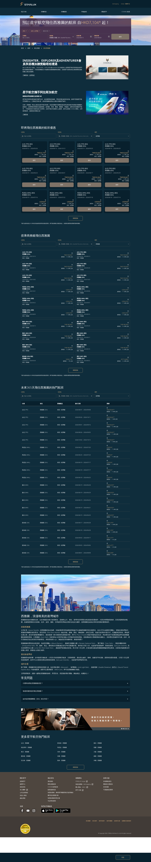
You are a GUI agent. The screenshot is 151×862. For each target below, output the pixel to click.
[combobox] (35, 38)
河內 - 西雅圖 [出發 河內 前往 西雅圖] (61, 752)
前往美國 (37, 48)
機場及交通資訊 (108, 784)
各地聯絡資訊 (107, 781)
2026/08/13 (80, 38)
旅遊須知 (22, 787)
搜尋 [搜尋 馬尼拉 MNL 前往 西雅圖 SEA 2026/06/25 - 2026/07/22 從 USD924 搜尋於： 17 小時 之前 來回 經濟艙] (61, 209)
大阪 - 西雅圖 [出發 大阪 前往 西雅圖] (98, 752)
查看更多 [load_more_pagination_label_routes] (75, 767)
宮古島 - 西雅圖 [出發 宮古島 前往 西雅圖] (25, 760)
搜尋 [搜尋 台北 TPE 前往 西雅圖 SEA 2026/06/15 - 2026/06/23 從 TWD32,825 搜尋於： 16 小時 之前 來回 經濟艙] (34, 185)
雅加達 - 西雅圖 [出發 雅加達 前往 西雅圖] (25, 756)
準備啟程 (84, 12)
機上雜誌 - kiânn (82, 787)
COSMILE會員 (126, 12)
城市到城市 (102, 821)
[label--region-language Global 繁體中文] (125, 3)
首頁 (22, 48)
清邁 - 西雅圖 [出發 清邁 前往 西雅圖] (61, 756)
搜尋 (120, 37)
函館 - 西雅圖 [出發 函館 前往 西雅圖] (98, 756)
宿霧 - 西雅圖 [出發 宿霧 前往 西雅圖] (98, 747)
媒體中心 (22, 784)
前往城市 (94, 821)
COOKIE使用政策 (53, 787)
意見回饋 (106, 787)
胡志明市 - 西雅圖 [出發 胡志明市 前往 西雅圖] (26, 747)
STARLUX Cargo (82, 781)
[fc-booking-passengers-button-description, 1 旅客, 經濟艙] (34, 31)
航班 (29, 48)
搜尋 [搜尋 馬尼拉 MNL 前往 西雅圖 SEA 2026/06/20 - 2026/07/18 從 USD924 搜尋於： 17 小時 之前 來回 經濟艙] (89, 209)
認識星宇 (22, 781)
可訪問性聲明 (52, 801)
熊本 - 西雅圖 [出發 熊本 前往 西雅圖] (61, 760)
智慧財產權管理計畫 (54, 798)
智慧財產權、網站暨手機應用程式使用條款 (60, 792)
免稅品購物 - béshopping (84, 784)
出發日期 (78, 35)
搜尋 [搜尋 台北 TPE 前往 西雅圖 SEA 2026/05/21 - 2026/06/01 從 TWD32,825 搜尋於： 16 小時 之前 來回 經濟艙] (61, 185)
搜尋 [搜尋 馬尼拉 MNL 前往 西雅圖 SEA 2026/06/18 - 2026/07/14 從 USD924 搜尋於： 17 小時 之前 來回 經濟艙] (117, 209)
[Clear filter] (91, 136)
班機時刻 (44, 12)
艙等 (96, 132)
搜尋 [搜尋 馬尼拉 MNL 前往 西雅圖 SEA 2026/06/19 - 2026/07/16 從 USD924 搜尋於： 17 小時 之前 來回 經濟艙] (34, 209)
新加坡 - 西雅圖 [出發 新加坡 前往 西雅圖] (62, 743)
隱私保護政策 (52, 784)
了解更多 (25, 75)
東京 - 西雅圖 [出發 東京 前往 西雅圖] (25, 752)
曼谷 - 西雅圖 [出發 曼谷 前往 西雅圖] (98, 743)
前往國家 (88, 821)
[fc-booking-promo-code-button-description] (45, 31)
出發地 (24, 35)
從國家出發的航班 (126, 821)
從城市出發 (117, 821)
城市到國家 (109, 821)
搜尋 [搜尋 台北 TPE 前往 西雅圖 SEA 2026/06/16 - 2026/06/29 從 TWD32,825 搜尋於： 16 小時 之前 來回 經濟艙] (117, 160)
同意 (123, 857)
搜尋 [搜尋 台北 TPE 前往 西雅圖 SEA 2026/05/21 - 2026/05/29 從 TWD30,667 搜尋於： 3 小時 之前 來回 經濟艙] (117, 185)
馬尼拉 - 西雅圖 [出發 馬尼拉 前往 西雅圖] (62, 747)
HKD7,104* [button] (91, 22)
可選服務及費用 (108, 790)
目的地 (51, 35)
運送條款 (50, 781)
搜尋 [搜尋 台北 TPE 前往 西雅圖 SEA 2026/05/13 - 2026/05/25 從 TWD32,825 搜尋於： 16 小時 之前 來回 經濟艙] (89, 160)
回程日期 (96, 35)
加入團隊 (24, 790)
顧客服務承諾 (52, 790)
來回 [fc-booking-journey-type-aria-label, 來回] (24, 31)
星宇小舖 (80, 790)
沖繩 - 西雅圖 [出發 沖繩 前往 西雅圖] (98, 760)
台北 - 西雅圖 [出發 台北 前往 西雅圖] (25, 743)
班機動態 (64, 12)
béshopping (115, 4)
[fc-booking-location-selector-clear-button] (73, 36)
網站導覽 (22, 798)
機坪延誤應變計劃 (53, 795)
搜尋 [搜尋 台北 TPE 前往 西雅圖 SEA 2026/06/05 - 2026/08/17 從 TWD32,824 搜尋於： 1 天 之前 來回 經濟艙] (89, 185)
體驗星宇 (104, 12)
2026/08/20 (97, 38)
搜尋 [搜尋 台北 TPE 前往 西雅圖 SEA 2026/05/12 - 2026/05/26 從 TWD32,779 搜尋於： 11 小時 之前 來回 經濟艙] (34, 160)
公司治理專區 (24, 792)
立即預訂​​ (32, 75)
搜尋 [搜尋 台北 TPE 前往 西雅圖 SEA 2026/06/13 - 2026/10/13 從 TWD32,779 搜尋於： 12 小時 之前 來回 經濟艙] (61, 160)
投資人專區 (23, 795)
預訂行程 (23, 12)
